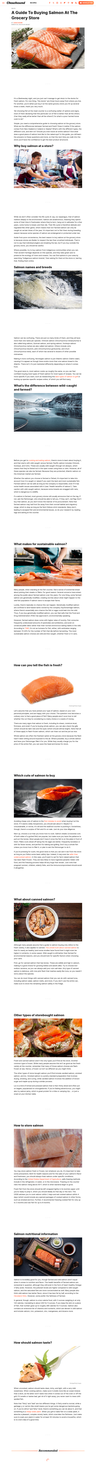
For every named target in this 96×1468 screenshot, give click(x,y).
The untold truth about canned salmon (61, 948)
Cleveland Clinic (20, 1296)
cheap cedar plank (33, 1412)
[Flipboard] (65, 3)
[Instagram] (57, 3)
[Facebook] (50, 3)
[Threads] (61, 3)
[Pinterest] (68, 3)
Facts (13, 8)
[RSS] (76, 3)
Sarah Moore (18, 22)
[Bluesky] (72, 3)
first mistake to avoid (52, 821)
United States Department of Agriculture (44, 1179)
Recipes (33, 3)
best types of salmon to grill (66, 377)
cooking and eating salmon (39, 460)
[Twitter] (53, 3)
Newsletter (86, 3)
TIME (27, 628)
